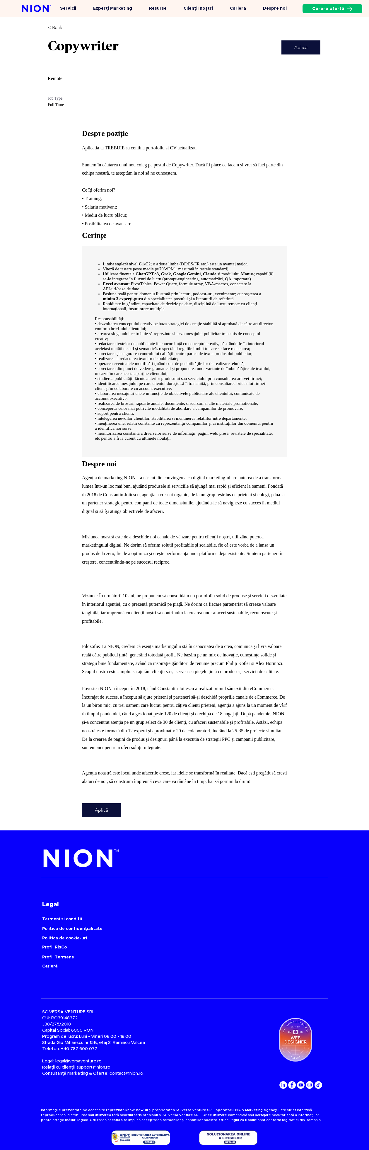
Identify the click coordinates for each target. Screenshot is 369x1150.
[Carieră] (89, 966)
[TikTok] (318, 1085)
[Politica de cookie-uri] (161, 938)
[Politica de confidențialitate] (161, 928)
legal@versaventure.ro (78, 1061)
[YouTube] (301, 1085)
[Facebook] (292, 1085)
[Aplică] (300, 47)
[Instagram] (309, 1085)
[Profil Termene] (161, 957)
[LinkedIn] (283, 1085)
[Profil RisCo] (161, 947)
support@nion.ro (93, 1067)
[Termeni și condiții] (161, 919)
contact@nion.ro (126, 1073)
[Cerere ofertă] (332, 8)
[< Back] (68, 28)
